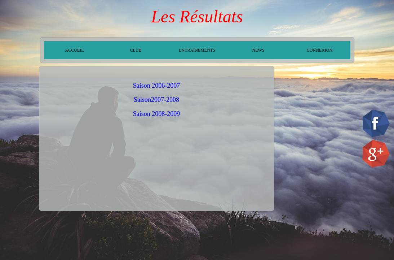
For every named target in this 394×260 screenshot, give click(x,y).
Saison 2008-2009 (156, 113)
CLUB (135, 50)
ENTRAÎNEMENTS (197, 50)
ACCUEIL (74, 50)
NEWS (258, 50)
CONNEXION (319, 50)
